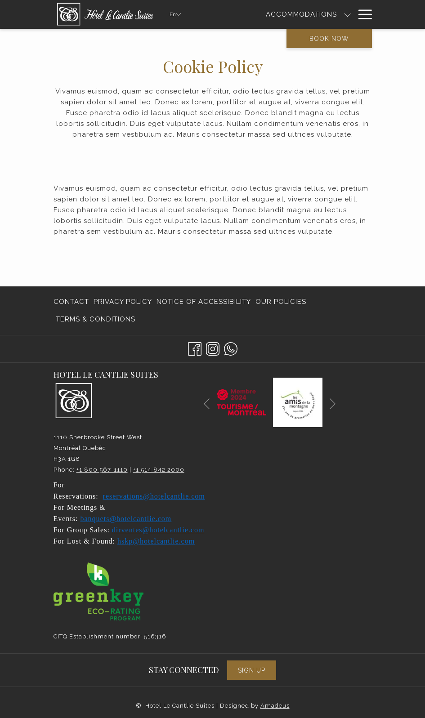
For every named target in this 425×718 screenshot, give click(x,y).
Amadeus (275, 705)
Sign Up (251, 670)
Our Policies (280, 302)
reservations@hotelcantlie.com (154, 496)
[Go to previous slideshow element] (206, 404)
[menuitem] (72, 302)
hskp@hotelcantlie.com (156, 541)
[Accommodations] (301, 14)
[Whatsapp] (230, 348)
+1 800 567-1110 (102, 469)
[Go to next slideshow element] (332, 404)
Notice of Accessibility (204, 302)
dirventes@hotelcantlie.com (158, 530)
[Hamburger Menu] (362, 14)
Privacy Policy (123, 302)
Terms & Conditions (95, 319)
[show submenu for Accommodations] (347, 14)
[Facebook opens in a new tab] (194, 348)
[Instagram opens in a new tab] (212, 348)
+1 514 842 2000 (158, 469)
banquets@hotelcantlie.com (126, 518)
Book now (329, 38)
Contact (71, 302)
